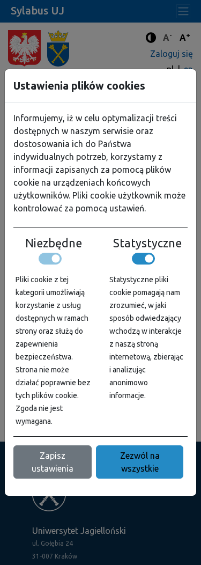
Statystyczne (147, 243)
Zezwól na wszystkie (140, 462)
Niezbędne (53, 243)
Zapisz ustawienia (52, 462)
